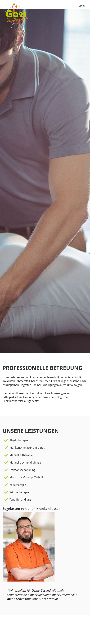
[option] (45, 181)
